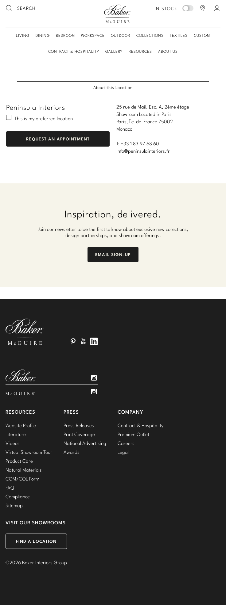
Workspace (93, 35)
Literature (16, 434)
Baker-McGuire (117, 14)
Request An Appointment (58, 138)
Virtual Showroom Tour (29, 452)
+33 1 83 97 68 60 (140, 143)
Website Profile (21, 425)
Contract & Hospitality (73, 51)
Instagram (94, 377)
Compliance (18, 496)
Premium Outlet (133, 434)
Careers (126, 443)
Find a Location (36, 541)
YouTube (83, 341)
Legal (123, 452)
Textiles (179, 35)
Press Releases (79, 425)
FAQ (10, 487)
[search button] (9, 8)
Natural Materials (24, 470)
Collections (150, 35)
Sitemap (14, 505)
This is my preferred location (43, 118)
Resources (140, 51)
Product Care (19, 461)
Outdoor (120, 35)
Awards (72, 452)
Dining (43, 35)
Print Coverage (79, 434)
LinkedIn (94, 341)
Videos (13, 443)
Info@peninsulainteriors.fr (143, 151)
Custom (202, 35)
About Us (168, 51)
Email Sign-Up (113, 254)
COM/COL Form (22, 479)
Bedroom (65, 35)
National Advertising (85, 443)
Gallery (114, 51)
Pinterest (73, 341)
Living (22, 35)
